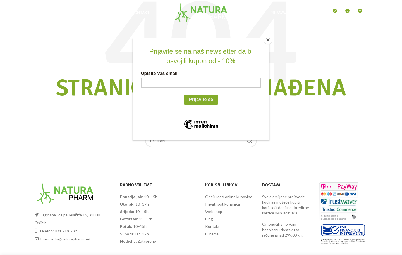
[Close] (268, 40)
